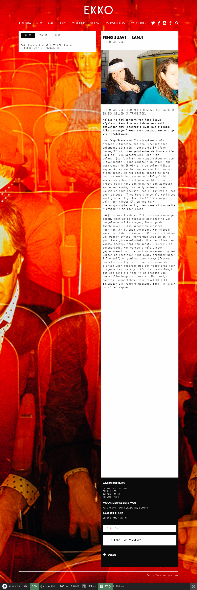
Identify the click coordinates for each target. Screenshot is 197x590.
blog (39, 23)
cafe (51, 23)
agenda (25, 23)
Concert (43, 35)
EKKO (98, 10)
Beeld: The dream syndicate (162, 575)
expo (63, 23)
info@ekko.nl (52, 48)
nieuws (95, 23)
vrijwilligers (115, 23)
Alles (28, 35)
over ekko (138, 23)
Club (57, 35)
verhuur (78, 23)
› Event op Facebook (126, 540)
